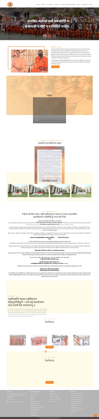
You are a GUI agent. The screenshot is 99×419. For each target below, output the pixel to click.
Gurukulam (56, 4)
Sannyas (43, 4)
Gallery (78, 4)
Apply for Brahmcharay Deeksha (68, 4)
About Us (38, 4)
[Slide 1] (45, 36)
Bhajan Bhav (85, 4)
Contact (90, 4)
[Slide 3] (54, 36)
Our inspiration (49, 4)
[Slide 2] (49, 36)
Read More (55, 66)
